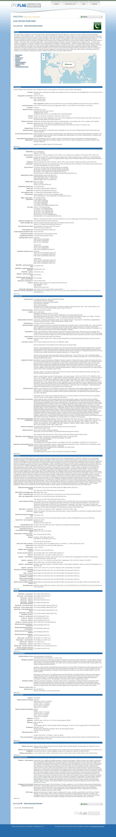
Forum (94, 4)
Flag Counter (26, 5)
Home (56, 4)
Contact (13, 826)
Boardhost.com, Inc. (39, 826)
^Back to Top (16, 146)
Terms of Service (20, 826)
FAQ (83, 4)
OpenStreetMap (91, 82)
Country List (70, 4)
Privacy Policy (29, 826)
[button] (73, 63)
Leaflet (83, 82)
